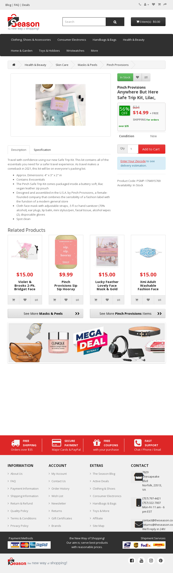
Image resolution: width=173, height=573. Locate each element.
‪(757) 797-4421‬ (151, 498)
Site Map (98, 526)
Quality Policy (19, 511)
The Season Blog (104, 474)
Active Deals (101, 481)
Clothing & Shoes (104, 488)
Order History (61, 488)
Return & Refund (22, 503)
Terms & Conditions (23, 518)
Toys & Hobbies (49, 51)
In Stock (125, 77)
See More (52, 313)
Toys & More (101, 511)
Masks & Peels (87, 65)
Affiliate (98, 518)
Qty (122, 148)
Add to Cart (151, 149)
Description (18, 150)
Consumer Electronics (71, 40)
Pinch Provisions (118, 65)
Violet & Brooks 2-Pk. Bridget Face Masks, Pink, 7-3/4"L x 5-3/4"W (25, 290)
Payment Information (25, 488)
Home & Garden (21, 51)
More (94, 51)
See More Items (131, 313)
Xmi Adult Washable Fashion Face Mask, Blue (148, 287)
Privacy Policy (20, 526)
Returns (57, 511)
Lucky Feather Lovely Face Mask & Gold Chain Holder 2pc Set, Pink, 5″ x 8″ (107, 290)
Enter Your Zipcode (133, 161)
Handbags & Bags (104, 40)
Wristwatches (75, 51)
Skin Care (62, 65)
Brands (56, 526)
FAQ (13, 481)
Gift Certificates (62, 518)
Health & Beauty (133, 40)
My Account (59, 474)
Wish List (57, 496)
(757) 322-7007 (151, 503)
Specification (42, 150)
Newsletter (59, 503)
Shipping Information (24, 496)
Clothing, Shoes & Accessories (31, 40)
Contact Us (59, 481)
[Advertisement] (87, 398)
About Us (17, 474)
